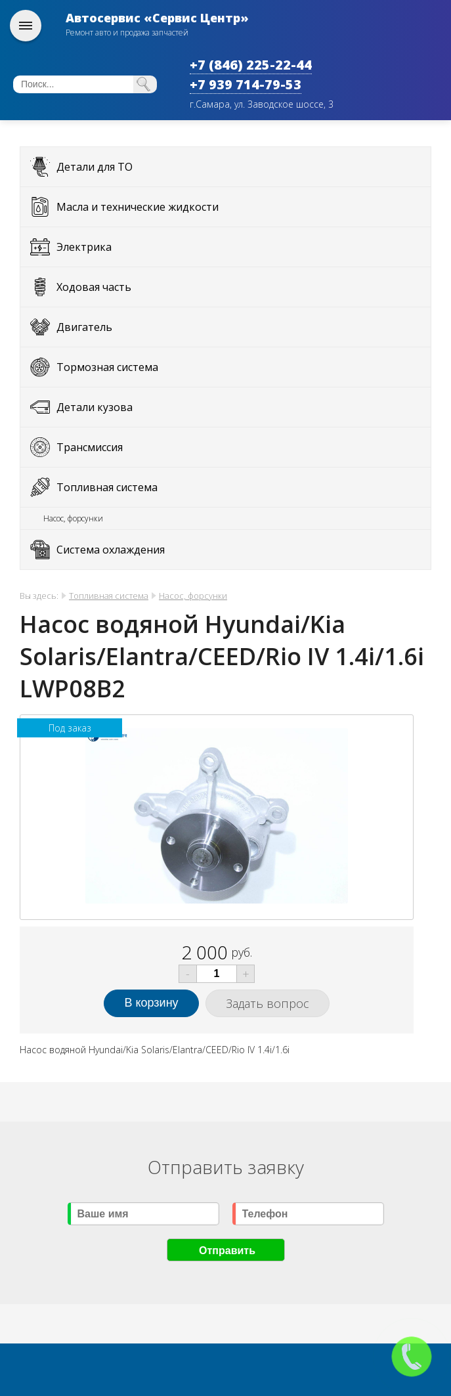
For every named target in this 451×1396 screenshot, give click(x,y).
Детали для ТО (94, 167)
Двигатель (84, 327)
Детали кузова (94, 407)
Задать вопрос (267, 1003)
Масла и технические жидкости (137, 207)
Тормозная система (107, 367)
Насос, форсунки (73, 518)
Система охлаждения (110, 549)
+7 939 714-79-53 (245, 84)
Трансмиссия (89, 447)
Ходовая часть (93, 287)
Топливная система (107, 487)
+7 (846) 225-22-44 (251, 65)
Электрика (84, 247)
